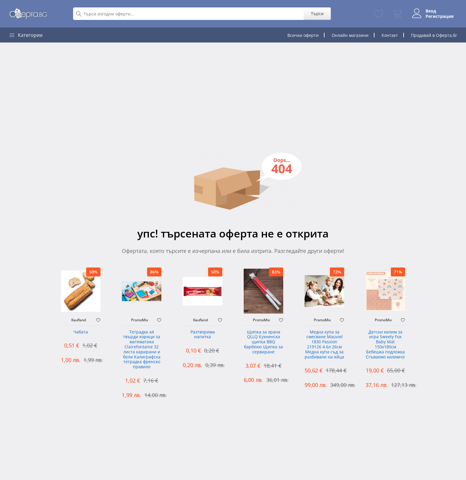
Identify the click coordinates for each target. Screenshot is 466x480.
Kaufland (78, 320)
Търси (316, 13)
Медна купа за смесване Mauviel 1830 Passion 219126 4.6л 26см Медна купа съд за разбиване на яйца (324, 345)
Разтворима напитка (203, 335)
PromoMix (139, 320)
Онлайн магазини (350, 35)
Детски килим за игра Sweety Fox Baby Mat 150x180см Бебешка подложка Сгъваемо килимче (385, 345)
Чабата (80, 332)
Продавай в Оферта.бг (434, 35)
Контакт (390, 35)
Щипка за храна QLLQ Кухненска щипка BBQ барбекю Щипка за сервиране (263, 342)
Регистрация (438, 16)
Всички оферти (303, 35)
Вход (429, 11)
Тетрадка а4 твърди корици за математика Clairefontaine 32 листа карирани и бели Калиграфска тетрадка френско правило (141, 350)
